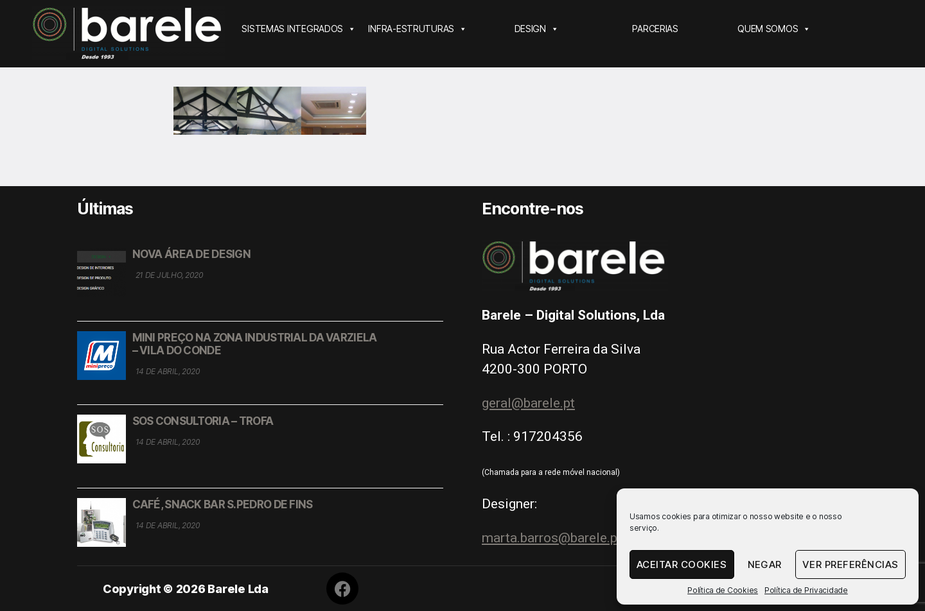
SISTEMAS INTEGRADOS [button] (299, 28)
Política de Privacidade (806, 590)
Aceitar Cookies (682, 564)
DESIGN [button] (537, 28)
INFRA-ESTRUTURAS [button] (417, 28)
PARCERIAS (655, 28)
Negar (765, 564)
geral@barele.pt (528, 403)
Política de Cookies (722, 590)
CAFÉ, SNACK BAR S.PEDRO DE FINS (222, 504)
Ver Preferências (850, 564)
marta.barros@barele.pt (552, 538)
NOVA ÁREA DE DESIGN (191, 254)
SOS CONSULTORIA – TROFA (203, 421)
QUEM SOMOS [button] (774, 28)
